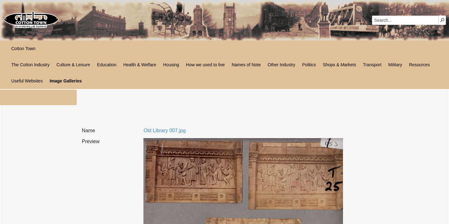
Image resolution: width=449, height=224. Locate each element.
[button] (442, 19)
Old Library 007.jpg (164, 130)
